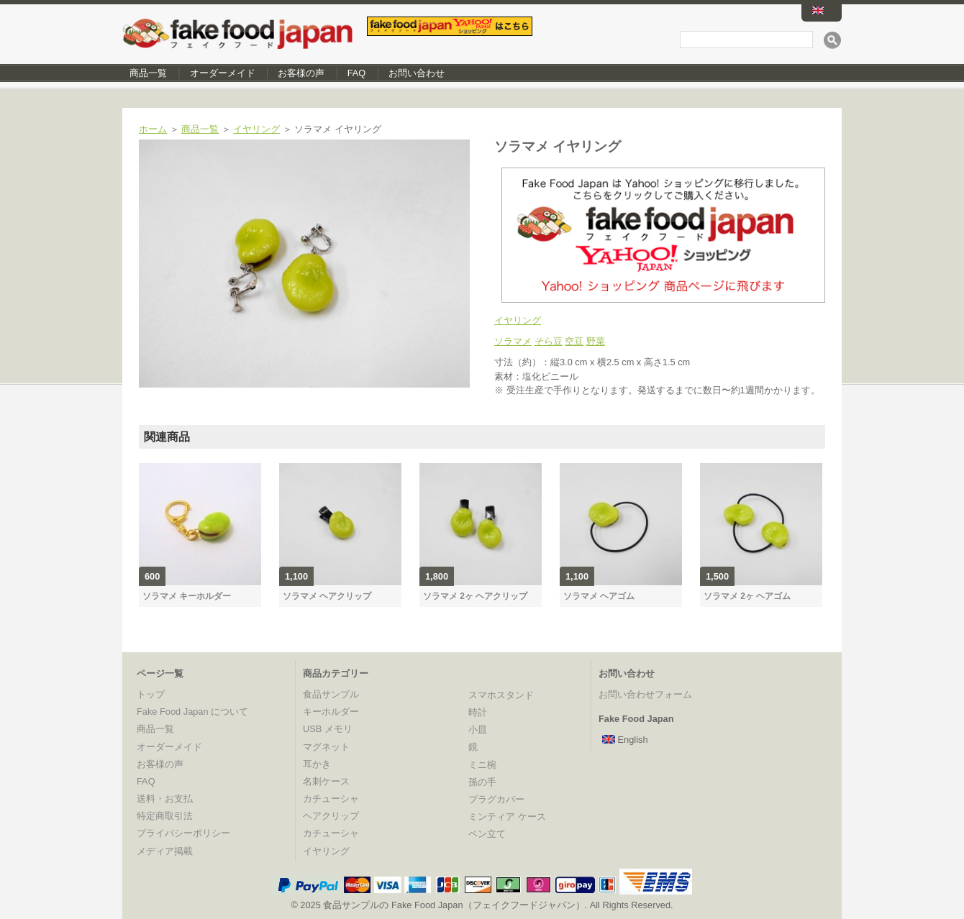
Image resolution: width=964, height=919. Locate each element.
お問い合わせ (416, 73)
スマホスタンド (501, 695)
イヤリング (256, 129)
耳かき (317, 764)
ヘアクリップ (331, 815)
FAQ (356, 73)
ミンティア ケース (507, 816)
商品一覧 (148, 73)
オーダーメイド (222, 73)
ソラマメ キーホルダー (186, 596)
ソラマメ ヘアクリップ (327, 596)
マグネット (326, 746)
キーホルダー (331, 711)
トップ (151, 694)
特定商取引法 (165, 815)
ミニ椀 (482, 764)
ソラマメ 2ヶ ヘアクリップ (475, 596)
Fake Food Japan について (192, 711)
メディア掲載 (165, 851)
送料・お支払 (165, 798)
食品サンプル (331, 694)
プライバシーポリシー (183, 833)
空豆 (574, 341)
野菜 (595, 341)
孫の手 (482, 782)
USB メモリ (328, 728)
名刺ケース (326, 781)
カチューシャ (331, 798)
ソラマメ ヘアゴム (599, 596)
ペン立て (487, 833)
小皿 (477, 729)
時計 (477, 712)
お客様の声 (301, 73)
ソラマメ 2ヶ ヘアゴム (747, 596)
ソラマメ (513, 341)
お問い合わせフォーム (645, 694)
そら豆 (549, 341)
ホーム (153, 129)
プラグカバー (496, 799)
